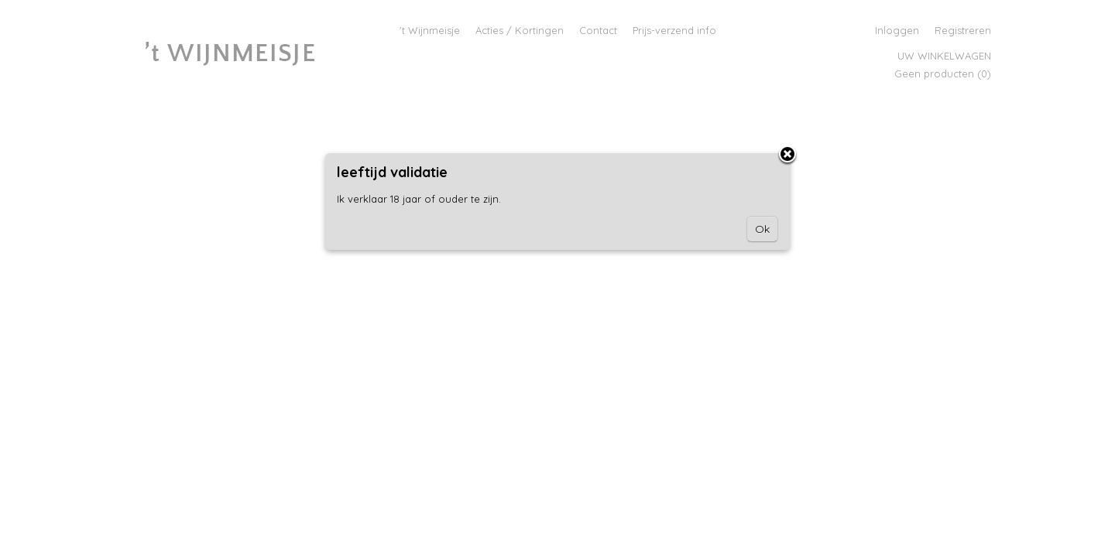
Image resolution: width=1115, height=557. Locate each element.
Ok (762, 229)
